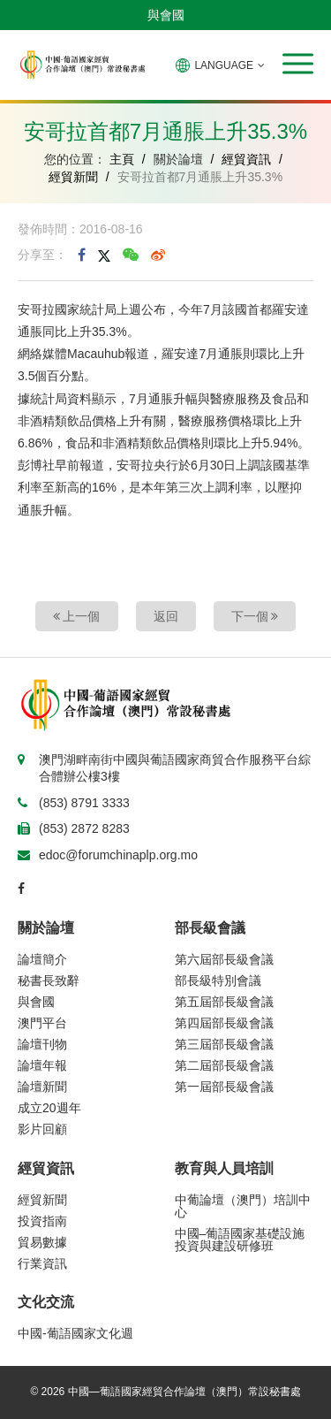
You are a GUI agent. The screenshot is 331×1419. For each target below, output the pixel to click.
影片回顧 (42, 1129)
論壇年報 (42, 1065)
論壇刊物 (42, 1044)
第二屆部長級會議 (224, 1065)
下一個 (255, 616)
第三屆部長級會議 (224, 1044)
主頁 (121, 159)
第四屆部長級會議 (224, 1023)
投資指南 (42, 1221)
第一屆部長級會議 (224, 1087)
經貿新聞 (73, 177)
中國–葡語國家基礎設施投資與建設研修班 (240, 1239)
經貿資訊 (246, 159)
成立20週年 (49, 1108)
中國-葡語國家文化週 (75, 1333)
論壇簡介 (42, 959)
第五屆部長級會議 (224, 1002)
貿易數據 (42, 1242)
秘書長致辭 (48, 980)
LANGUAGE (220, 65)
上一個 (77, 616)
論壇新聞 (42, 1087)
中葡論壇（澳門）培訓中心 (243, 1206)
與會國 (165, 15)
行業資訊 (42, 1263)
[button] (297, 63)
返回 (166, 616)
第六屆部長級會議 (224, 959)
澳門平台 (42, 1023)
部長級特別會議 (218, 980)
